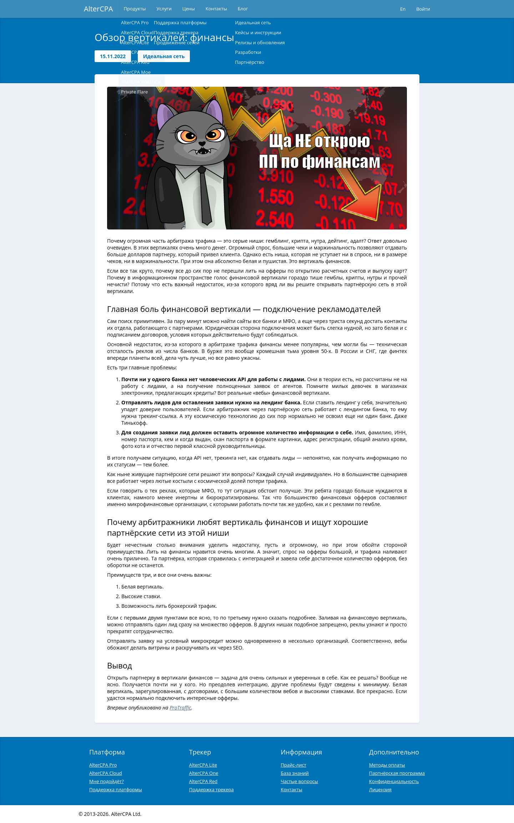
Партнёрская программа (397, 773)
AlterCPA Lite (203, 765)
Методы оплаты (387, 765)
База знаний (295, 773)
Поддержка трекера (211, 789)
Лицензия (380, 789)
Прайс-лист (293, 765)
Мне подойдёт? (106, 781)
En (402, 9)
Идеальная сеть (164, 56)
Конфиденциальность (394, 781)
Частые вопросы (299, 781)
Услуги (164, 9)
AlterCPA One (203, 773)
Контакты (216, 9)
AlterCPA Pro (103, 765)
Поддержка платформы (115, 789)
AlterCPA (98, 9)
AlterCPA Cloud (105, 773)
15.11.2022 (113, 56)
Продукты (135, 9)
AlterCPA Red (203, 781)
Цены (188, 9)
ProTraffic (180, 707)
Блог (243, 9)
